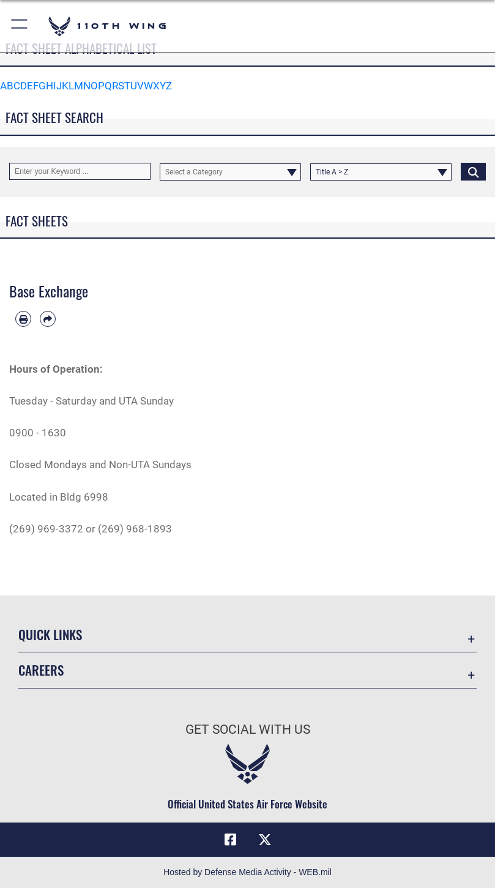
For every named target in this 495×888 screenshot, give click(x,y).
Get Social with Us (247, 729)
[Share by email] (48, 319)
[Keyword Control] (80, 171)
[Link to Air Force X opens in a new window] (265, 839)
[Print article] (23, 319)
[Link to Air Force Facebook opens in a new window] (230, 839)
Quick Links (50, 634)
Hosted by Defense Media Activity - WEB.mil (247, 872)
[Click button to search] (473, 171)
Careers (41, 669)
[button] (20, 26)
